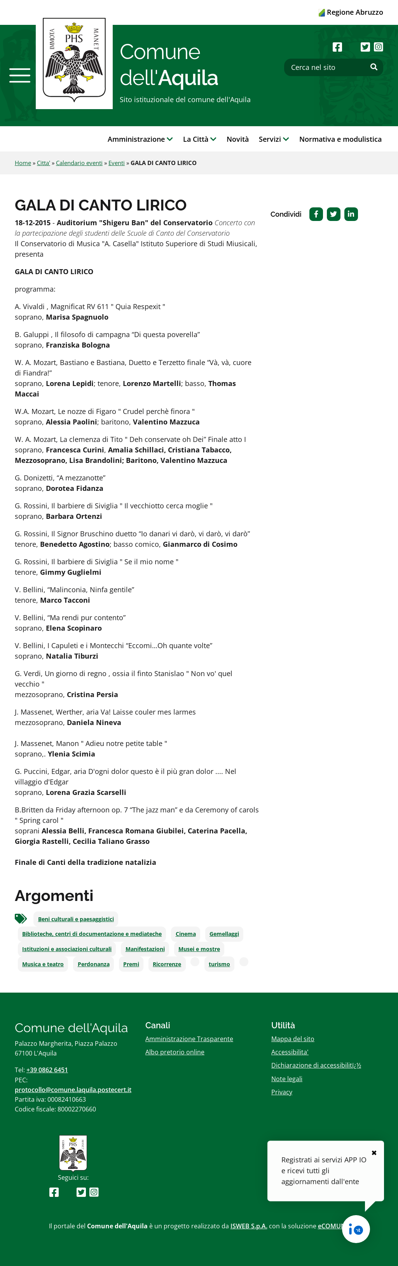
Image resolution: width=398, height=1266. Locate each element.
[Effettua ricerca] (374, 67)
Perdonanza (94, 964)
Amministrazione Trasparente (189, 1039)
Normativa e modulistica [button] (340, 139)
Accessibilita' (290, 1052)
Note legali (286, 1079)
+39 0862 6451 (47, 1070)
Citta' (43, 163)
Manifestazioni (145, 949)
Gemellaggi (224, 933)
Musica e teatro (43, 964)
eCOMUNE (333, 1226)
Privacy (281, 1092)
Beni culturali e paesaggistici (76, 919)
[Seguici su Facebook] (337, 47)
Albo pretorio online (174, 1052)
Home (23, 163)
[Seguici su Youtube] (351, 47)
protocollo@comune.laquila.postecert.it (73, 1089)
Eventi (116, 163)
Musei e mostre (199, 949)
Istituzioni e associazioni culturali (67, 949)
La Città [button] (199, 139)
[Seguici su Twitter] (365, 47)
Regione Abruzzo (351, 12)
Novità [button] (238, 139)
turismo (219, 964)
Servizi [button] (274, 139)
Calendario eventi (79, 163)
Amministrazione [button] (140, 139)
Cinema (186, 933)
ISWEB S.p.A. (248, 1226)
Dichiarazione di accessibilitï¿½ (316, 1065)
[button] (20, 75)
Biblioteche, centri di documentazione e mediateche (92, 933)
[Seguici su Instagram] (378, 47)
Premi (131, 964)
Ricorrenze (167, 964)
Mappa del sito (292, 1039)
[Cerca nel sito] (333, 67)
